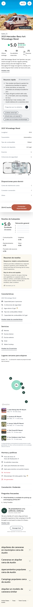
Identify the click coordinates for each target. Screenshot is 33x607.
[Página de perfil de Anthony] (4, 510)
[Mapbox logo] (6, 404)
